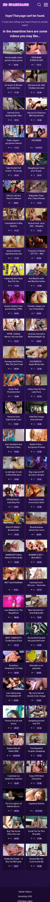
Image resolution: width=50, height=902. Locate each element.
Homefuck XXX (25, 896)
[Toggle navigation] (46, 4)
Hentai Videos (25, 891)
